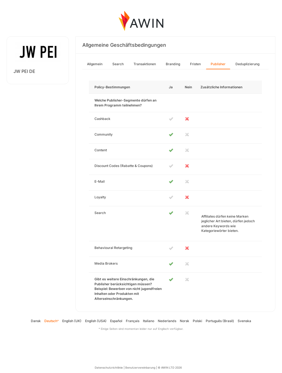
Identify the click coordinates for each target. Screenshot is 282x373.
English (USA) (96, 321)
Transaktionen (145, 64)
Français (132, 321)
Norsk (184, 321)
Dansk (36, 321)
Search (118, 64)
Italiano (148, 321)
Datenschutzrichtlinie (109, 367)
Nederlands (167, 321)
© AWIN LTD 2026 (170, 367)
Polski (197, 321)
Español (116, 321)
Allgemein (94, 64)
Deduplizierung (247, 64)
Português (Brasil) (220, 321)
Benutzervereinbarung (140, 367)
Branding (173, 64)
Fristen (195, 64)
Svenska (244, 321)
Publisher (218, 64)
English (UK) (72, 321)
